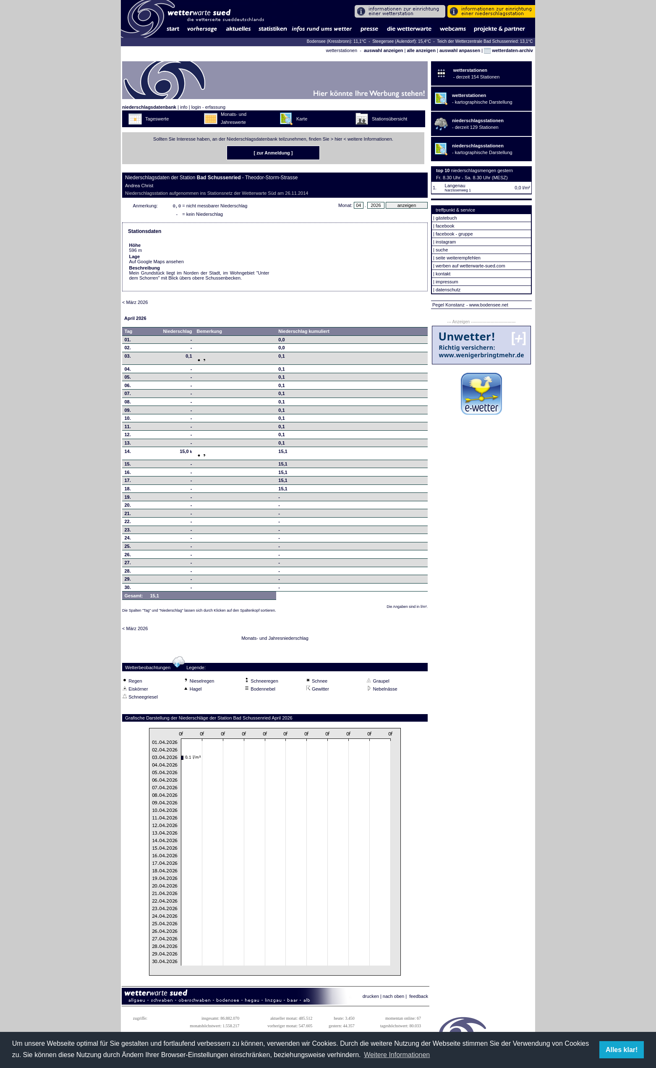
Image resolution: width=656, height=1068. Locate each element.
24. (128, 539)
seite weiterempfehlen (458, 257)
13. (128, 444)
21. (128, 515)
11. (128, 428)
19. (128, 498)
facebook (445, 225)
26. (128, 556)
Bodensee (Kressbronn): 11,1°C (337, 41)
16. (128, 473)
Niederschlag (177, 332)
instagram (446, 241)
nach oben (393, 997)
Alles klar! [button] (622, 1049)
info (184, 107)
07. (128, 395)
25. (128, 547)
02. (128, 349)
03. (128, 357)
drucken (371, 997)
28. (128, 572)
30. (128, 589)
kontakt (443, 273)
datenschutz (448, 289)
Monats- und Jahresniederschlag (274, 639)
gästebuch (446, 217)
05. (128, 378)
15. (128, 465)
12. (128, 436)
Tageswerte (157, 118)
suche (442, 249)
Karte (301, 118)
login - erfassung (208, 107)
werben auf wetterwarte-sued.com (470, 265)
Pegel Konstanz (448, 304)
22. (128, 523)
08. (128, 403)
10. (128, 419)
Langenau (455, 185)
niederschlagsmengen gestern (482, 170)
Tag (129, 332)
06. (128, 387)
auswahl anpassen (459, 50)
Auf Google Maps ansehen (156, 263)
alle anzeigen (421, 50)
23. (128, 531)
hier (338, 138)
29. (128, 580)
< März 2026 (135, 303)
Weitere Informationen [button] (397, 1054)
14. (128, 452)
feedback (418, 997)
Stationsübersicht (389, 118)
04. (128, 370)
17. (128, 481)
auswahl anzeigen (383, 50)
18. (128, 490)
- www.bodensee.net (487, 304)
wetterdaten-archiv (508, 50)
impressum (447, 281)
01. (128, 341)
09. (128, 411)
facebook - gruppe (454, 233)
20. (128, 506)
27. (128, 564)
